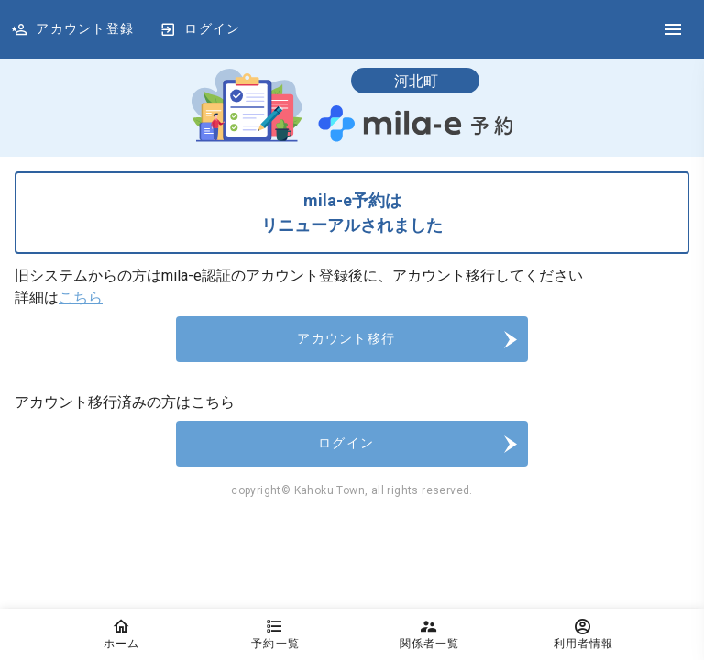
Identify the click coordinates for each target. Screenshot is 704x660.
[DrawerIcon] (673, 29)
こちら (81, 297)
